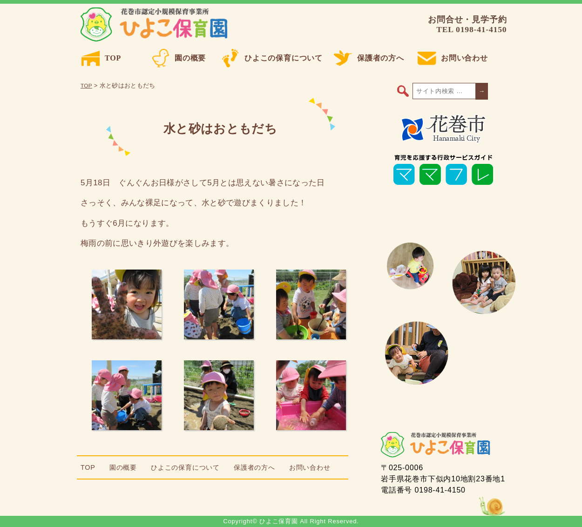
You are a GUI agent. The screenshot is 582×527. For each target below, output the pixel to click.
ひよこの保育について (272, 58)
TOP (101, 58)
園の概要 (178, 58)
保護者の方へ (369, 58)
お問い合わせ (453, 58)
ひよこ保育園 (156, 24)
